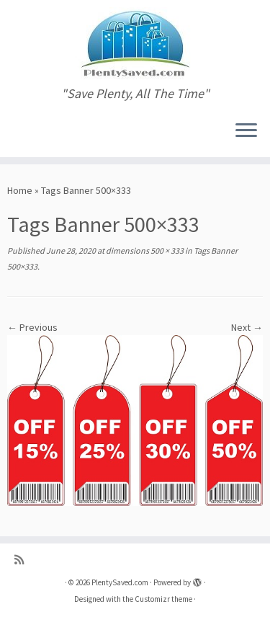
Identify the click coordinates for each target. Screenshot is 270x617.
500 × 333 (166, 250)
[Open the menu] (246, 131)
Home (19, 190)
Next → (247, 327)
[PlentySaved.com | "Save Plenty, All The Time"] (135, 43)
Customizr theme (163, 599)
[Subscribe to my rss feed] (22, 559)
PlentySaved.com (119, 582)
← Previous (32, 327)
